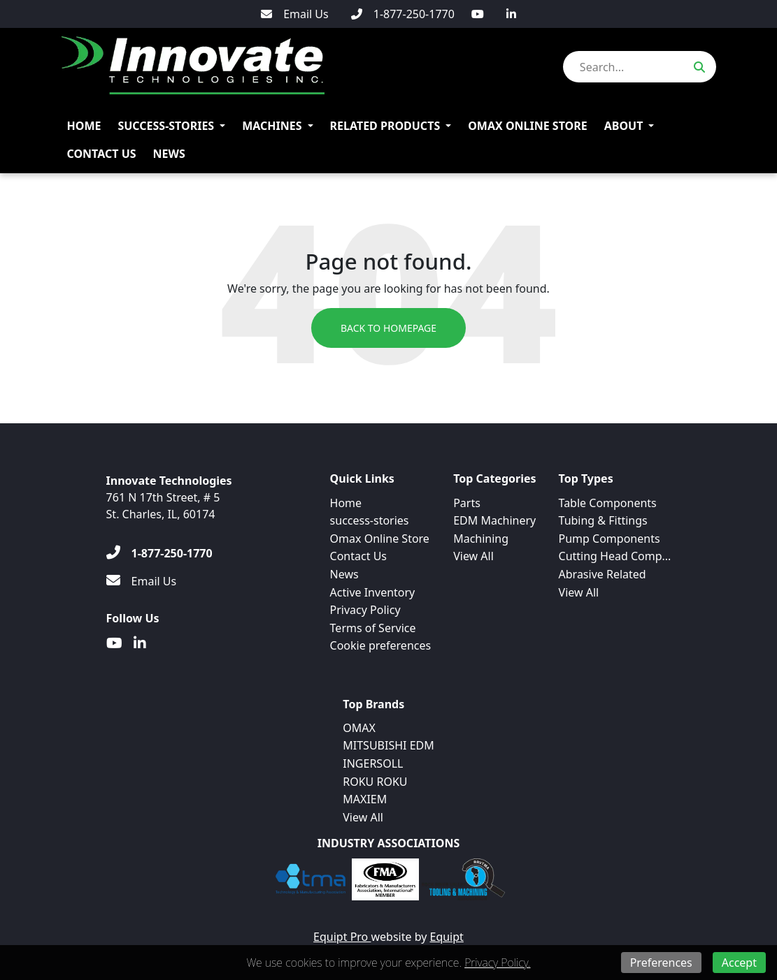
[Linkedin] (511, 14)
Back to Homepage (388, 328)
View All (473, 556)
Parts (466, 503)
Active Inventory (372, 592)
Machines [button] (271, 125)
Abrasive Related (602, 574)
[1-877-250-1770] (403, 14)
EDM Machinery (494, 520)
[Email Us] (295, 14)
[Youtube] (477, 14)
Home (84, 125)
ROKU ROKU (375, 781)
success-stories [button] (165, 125)
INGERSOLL (373, 763)
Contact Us (101, 153)
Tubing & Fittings (603, 520)
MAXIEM (365, 799)
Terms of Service (373, 628)
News (169, 153)
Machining (480, 538)
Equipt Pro (342, 936)
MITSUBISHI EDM (388, 745)
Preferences (661, 962)
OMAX (359, 728)
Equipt (447, 936)
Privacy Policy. (497, 962)
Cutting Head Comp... (615, 556)
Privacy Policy (365, 609)
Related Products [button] (385, 125)
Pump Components (609, 538)
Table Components (608, 503)
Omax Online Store (527, 125)
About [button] (623, 125)
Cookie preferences (381, 645)
